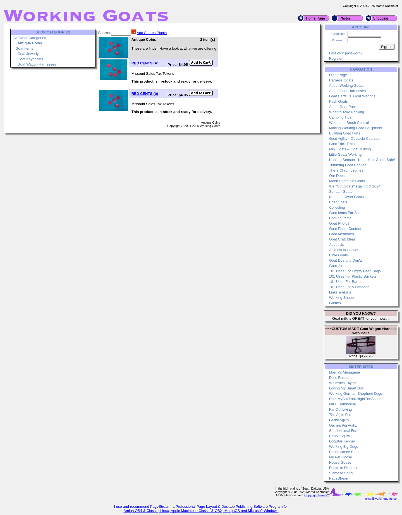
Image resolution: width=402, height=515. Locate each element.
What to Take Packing (346, 112)
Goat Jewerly (28, 54)
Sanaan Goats (340, 191)
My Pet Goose (340, 457)
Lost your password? (346, 53)
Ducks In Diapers (343, 468)
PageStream (339, 478)
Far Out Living (340, 409)
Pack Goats (338, 101)
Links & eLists (340, 292)
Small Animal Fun (343, 431)
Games (335, 303)
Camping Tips (340, 117)
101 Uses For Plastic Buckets (353, 276)
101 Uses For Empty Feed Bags (355, 271)
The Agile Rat (340, 415)
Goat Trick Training (344, 144)
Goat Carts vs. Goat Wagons (352, 96)
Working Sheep (341, 297)
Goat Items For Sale (345, 213)
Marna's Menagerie (344, 372)
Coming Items (340, 218)
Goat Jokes (338, 266)
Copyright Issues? (316, 495)
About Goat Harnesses (347, 91)
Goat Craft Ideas (342, 239)
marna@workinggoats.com (381, 498)
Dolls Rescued (341, 378)
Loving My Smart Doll (346, 388)
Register (336, 58)
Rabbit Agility (339, 436)
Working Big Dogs (343, 446)
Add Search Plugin (152, 33)
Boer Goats (338, 202)
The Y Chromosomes (346, 170)
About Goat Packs (343, 107)
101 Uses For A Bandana (349, 287)
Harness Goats (341, 80)
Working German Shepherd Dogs (356, 393)
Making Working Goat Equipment (355, 128)
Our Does (337, 176)
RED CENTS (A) (145, 63)
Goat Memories (341, 234)
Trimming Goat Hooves (347, 165)
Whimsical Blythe (343, 383)
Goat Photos (339, 223)
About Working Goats (346, 85)
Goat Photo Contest (345, 229)
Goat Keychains (30, 59)
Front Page (338, 75)
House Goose (340, 462)
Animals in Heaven (344, 250)
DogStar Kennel (342, 441)
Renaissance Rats (344, 452)
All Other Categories (29, 38)
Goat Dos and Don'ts (346, 260)
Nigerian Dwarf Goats (346, 197)
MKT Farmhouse (342, 404)
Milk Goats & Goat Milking (350, 149)
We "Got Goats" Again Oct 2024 (355, 186)
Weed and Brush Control (349, 123)
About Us (336, 244)
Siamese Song (341, 473)
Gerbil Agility (339, 420)
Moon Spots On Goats (347, 181)
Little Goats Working (345, 154)
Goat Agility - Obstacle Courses (354, 138)
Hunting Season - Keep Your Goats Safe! (362, 160)
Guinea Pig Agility (343, 425)
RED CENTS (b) (144, 94)
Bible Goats (338, 255)
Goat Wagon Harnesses (36, 64)
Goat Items (24, 48)
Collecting (337, 207)
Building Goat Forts (344, 133)
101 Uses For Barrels (346, 282)
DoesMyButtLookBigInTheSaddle (356, 399)
